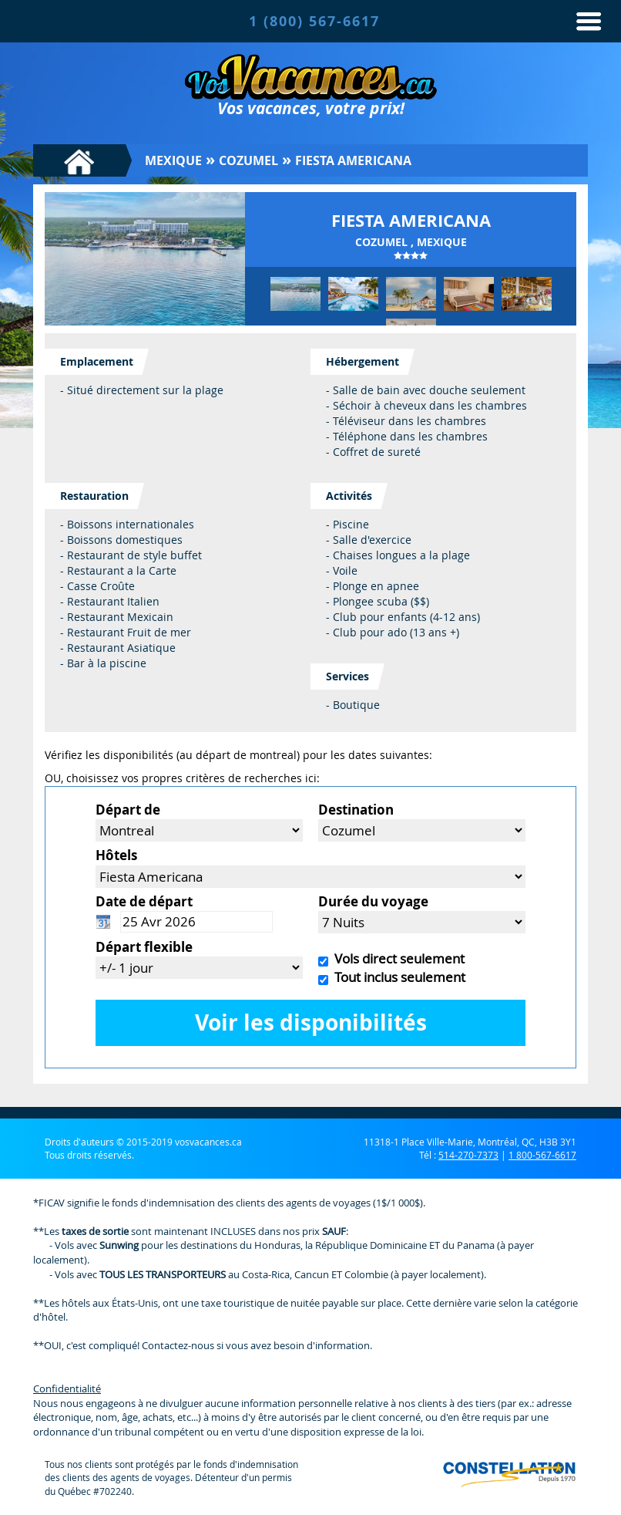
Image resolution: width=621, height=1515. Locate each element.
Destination (356, 809)
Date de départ (144, 901)
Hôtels (116, 855)
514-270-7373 (468, 1155)
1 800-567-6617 (542, 1155)
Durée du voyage (373, 901)
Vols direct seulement (396, 958)
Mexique (173, 160)
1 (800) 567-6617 (314, 21)
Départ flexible (144, 947)
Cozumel (248, 160)
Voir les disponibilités (311, 1022)
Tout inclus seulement (396, 977)
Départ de (128, 809)
